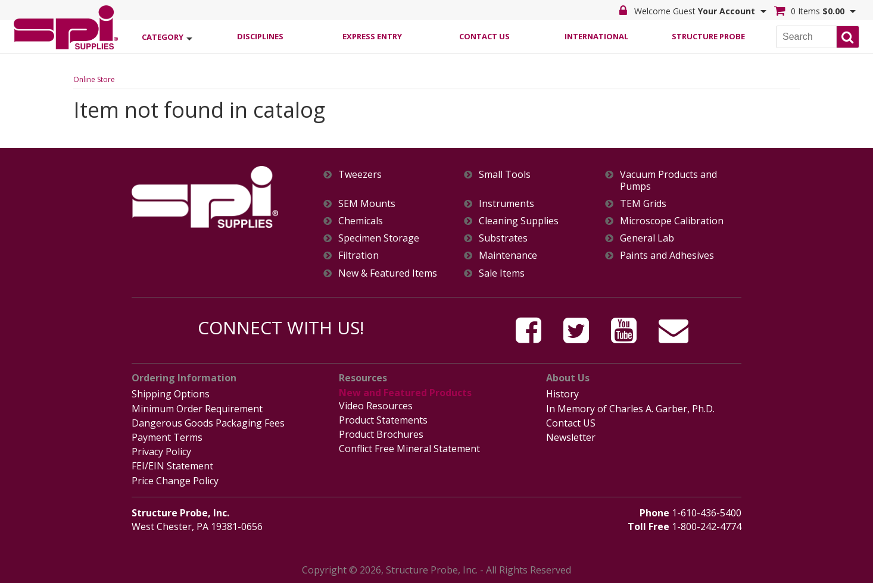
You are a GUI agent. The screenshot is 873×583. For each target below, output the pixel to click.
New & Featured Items (387, 273)
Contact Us (484, 36)
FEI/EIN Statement (172, 465)
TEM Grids (643, 203)
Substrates (503, 238)
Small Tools (505, 174)
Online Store (94, 79)
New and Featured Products (405, 392)
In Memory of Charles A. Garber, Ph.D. (630, 408)
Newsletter (570, 437)
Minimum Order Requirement (197, 408)
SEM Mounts (366, 203)
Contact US (570, 423)
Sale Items (502, 273)
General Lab (647, 238)
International (596, 36)
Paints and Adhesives (667, 255)
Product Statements (383, 420)
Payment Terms (167, 437)
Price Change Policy (175, 480)
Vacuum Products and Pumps (668, 180)
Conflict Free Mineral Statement (409, 448)
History (562, 393)
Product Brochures (381, 434)
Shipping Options (171, 393)
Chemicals (360, 221)
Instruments (506, 203)
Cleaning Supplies (519, 221)
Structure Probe (708, 36)
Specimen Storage (378, 238)
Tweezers (360, 174)
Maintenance (508, 255)
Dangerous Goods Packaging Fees (208, 423)
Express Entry (372, 36)
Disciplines (260, 36)
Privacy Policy (161, 451)
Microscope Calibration (672, 221)
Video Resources (376, 405)
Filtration (358, 255)
